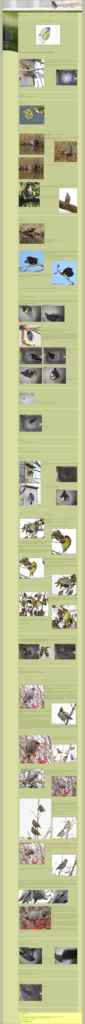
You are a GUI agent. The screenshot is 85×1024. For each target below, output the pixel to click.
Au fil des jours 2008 (10, 26)
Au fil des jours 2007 (10, 27)
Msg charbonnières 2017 (10, 30)
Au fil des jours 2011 (10, 23)
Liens (29, 11)
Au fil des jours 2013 (10, 21)
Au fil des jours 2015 (10, 19)
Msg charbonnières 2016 (10, 31)
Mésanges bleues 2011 (10, 34)
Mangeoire (7, 44)
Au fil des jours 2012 (10, 22)
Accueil (21, 11)
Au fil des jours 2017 (10, 16)
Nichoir (6, 45)
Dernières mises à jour (36, 11)
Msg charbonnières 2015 (10, 32)
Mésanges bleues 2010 (10, 35)
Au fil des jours (7, 15)
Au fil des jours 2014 (10, 20)
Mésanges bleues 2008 (10, 36)
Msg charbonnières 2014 (10, 33)
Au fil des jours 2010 (10, 24)
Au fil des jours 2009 (10, 25)
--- (54, 11)
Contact (25, 11)
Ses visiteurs (10, 42)
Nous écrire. (33, 1019)
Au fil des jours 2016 (10, 17)
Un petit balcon (7, 41)
